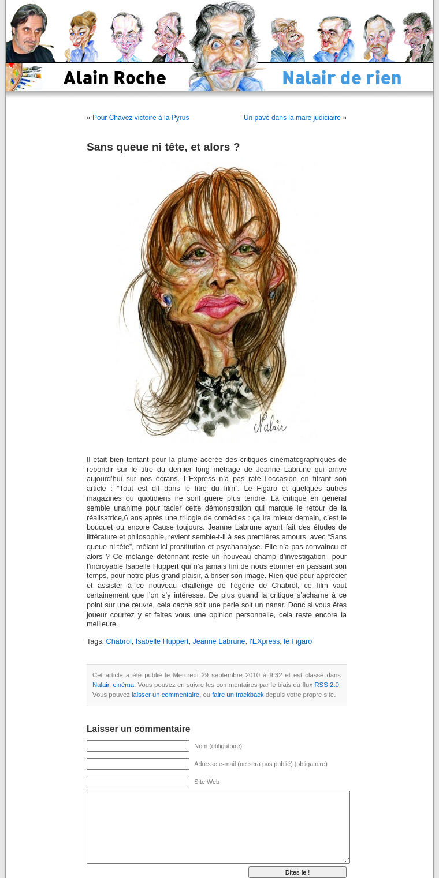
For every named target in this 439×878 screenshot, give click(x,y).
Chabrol (119, 641)
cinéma (123, 684)
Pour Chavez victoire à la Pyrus (140, 118)
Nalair (100, 684)
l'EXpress (264, 641)
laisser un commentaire (165, 694)
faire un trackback (237, 694)
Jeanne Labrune (218, 641)
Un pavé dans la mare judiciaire (292, 118)
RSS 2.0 (326, 684)
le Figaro (298, 641)
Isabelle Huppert (162, 641)
